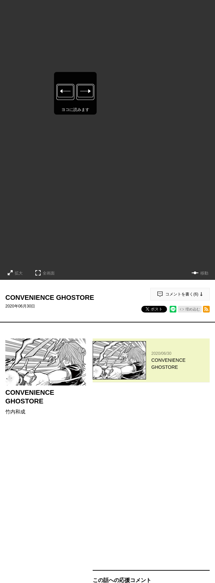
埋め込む (192, 309)
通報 (199, 520)
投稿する (151, 477)
